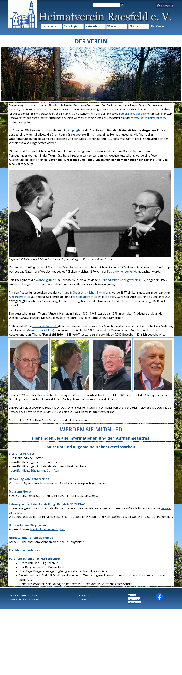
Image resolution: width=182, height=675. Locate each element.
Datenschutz (134, 602)
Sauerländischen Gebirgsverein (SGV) (121, 280)
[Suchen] (106, 5)
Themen (134, 26)
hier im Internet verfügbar (47, 529)
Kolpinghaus (76, 130)
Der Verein (157, 26)
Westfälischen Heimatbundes (148, 117)
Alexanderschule (20, 297)
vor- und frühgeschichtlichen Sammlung (84, 292)
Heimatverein (50, 26)
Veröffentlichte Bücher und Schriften (35, 470)
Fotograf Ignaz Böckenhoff (135, 113)
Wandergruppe (46, 280)
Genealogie (70, 26)
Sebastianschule (86, 297)
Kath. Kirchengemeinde (122, 271)
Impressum (134, 598)
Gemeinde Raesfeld (45, 326)
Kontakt (132, 595)
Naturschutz (93, 26)
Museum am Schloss (39, 330)
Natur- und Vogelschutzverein (68, 267)
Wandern (112, 26)
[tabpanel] (91, 220)
